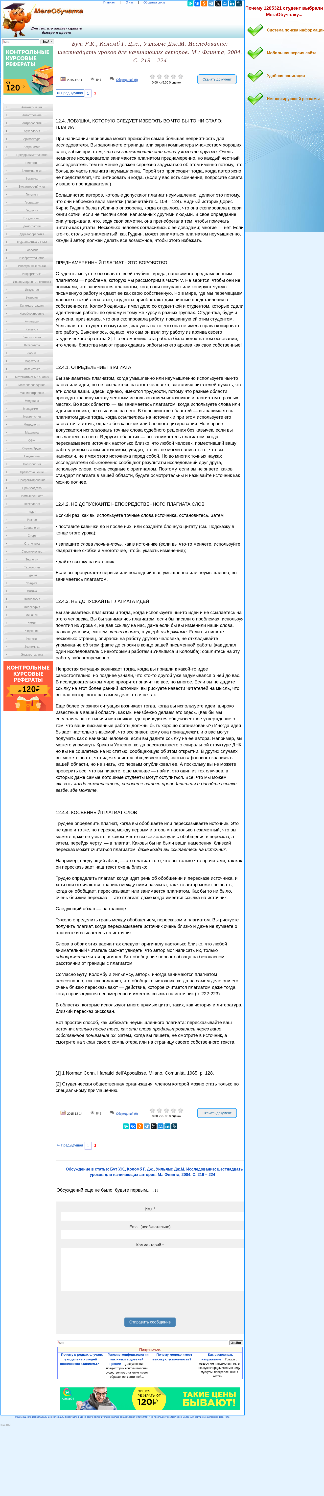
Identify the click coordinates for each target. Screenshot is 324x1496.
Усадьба (32, 583)
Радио (32, 512)
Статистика (32, 543)
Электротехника (32, 654)
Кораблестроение (32, 313)
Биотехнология (32, 171)
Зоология (31, 250)
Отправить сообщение (150, 1322)
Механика (32, 432)
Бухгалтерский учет (32, 186)
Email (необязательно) (149, 1227)
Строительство (32, 551)
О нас (130, 2)
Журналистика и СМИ (32, 242)
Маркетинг (32, 361)
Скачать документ (217, 79)
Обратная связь (154, 2)
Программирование (31, 480)
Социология (32, 527)
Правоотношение (32, 472)
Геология (32, 210)
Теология (31, 559)
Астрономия (31, 147)
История (32, 297)
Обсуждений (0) (127, 80)
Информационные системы (32, 282)
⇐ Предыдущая (70, 93)
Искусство (32, 290)
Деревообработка (32, 234)
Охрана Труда (32, 448)
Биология (31, 163)
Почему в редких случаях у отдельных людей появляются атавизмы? (81, 1359)
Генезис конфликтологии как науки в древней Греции (128, 1359)
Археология (32, 131)
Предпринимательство (31, 155)
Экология (31, 639)
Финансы (32, 615)
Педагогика (32, 456)
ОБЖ (31, 440)
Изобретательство (32, 258)
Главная (109, 2)
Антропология (32, 123)
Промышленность (32, 496)
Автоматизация (31, 107)
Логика (32, 353)
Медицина (32, 401)
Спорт (32, 535)
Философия (32, 607)
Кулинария (31, 321)
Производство (32, 488)
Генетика (32, 194)
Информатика (32, 274)
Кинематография (32, 305)
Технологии (32, 567)
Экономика (31, 646)
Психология (32, 504)
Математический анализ (32, 377)
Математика (31, 369)
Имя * (150, 1209)
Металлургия (32, 416)
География (31, 202)
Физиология (32, 599)
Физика (32, 591)
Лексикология (32, 337)
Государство (32, 218)
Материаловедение (32, 385)
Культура (32, 329)
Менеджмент (32, 409)
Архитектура (32, 139)
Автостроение (32, 115)
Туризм (32, 575)
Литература (32, 345)
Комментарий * (150, 1245)
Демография (32, 226)
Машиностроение (32, 393)
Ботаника (31, 178)
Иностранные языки (32, 266)
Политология (32, 464)
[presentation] (99, 1306)
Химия (31, 623)
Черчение (32, 631)
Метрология (32, 424)
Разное (32, 520)
